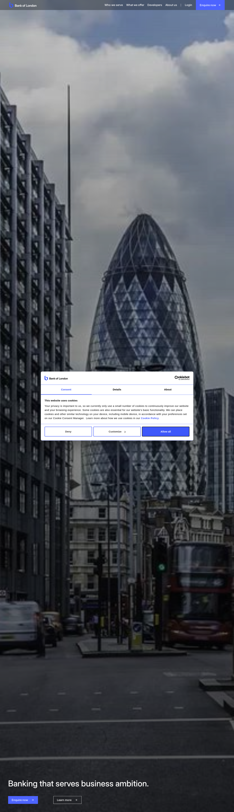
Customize (117, 431)
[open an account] (23, 800)
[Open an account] (210, 5)
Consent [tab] (66, 389)
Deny (68, 431)
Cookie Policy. (150, 418)
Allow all (166, 431)
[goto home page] (50, 5)
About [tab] (168, 389)
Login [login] (188, 5)
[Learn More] (55, 800)
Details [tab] (117, 389)
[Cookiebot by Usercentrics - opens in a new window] (174, 378)
